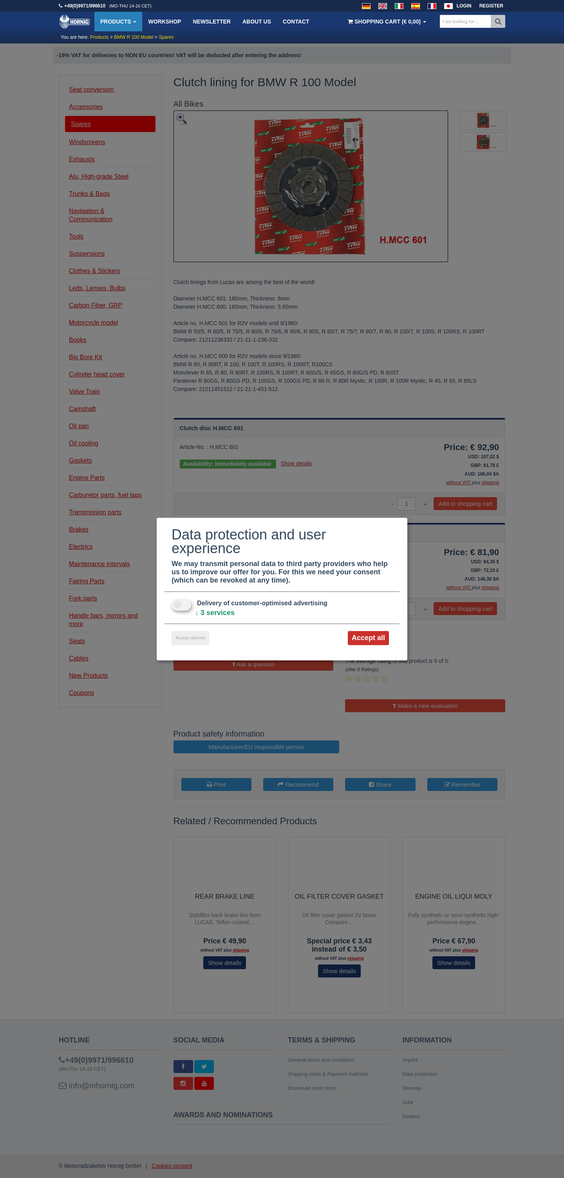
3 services (215, 613)
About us (256, 21)
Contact (296, 21)
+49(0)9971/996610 (84, 6)
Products (118, 21)
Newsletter (211, 21)
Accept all (368, 638)
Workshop (164, 21)
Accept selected (190, 638)
